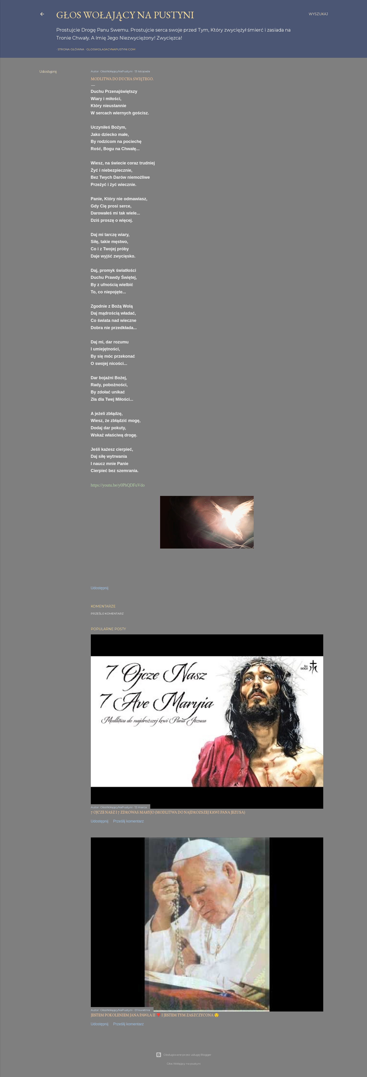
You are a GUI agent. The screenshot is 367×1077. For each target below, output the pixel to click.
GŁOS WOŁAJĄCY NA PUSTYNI (125, 14)
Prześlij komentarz (107, 613)
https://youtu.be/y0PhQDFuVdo (118, 485)
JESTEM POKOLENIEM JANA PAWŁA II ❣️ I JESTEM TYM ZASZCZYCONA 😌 (155, 1015)
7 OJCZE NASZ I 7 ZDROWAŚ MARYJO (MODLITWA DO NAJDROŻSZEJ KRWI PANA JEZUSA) (168, 812)
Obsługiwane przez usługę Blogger (183, 1055)
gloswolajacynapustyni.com (109, 49)
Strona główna (69, 49)
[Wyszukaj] (318, 14)
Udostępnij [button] (48, 71)
